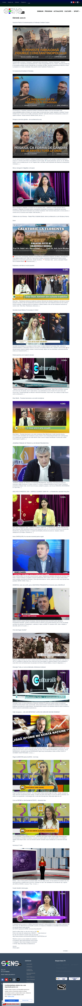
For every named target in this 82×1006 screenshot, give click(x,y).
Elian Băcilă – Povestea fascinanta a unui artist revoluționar (28, 396)
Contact (4, 2)
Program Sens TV (61, 966)
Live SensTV (74, 962)
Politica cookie (60, 973)
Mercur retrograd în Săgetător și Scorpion (24, 166)
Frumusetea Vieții (40, 975)
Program (48, 9)
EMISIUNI (28, 959)
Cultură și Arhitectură (32, 965)
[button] (68, 9)
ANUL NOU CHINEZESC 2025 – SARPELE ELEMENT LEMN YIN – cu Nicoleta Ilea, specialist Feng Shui (41, 489)
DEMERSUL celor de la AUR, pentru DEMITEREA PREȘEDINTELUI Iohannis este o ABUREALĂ (39, 583)
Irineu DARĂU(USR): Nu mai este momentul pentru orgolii (28, 534)
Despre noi (10, 2)
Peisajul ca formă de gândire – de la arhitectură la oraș (27, 117)
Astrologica (43, 972)
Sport (77, 9)
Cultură (68, 9)
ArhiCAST (29, 962)
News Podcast (41, 970)
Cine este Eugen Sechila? (19, 628)
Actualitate (58, 9)
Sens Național (30, 970)
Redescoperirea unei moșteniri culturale (23, 353)
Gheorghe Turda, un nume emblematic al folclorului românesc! (29, 665)
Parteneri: (4, 982)
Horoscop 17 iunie (17, 843)
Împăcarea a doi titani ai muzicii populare (23, 263)
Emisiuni (17, 2)
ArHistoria (38, 962)
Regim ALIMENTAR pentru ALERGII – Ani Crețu (25, 755)
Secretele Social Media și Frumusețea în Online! (25, 308)
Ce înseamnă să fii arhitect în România (23, 69)
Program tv (23, 2)
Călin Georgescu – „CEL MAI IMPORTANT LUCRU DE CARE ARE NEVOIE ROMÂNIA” (36, 710)
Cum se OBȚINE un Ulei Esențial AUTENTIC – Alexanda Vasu (29, 798)
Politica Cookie (11, 997)
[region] (18, 993)
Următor (66, 949)
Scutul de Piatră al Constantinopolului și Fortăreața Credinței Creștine (31, 20)
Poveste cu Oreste (32, 972)
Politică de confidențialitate (63, 969)
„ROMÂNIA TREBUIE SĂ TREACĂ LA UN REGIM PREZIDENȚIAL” (31, 441)
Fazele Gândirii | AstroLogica (20, 886)
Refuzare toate (11, 1000)
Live (29, 2)
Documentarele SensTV (33, 967)
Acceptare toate (25, 1000)
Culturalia (29, 975)
